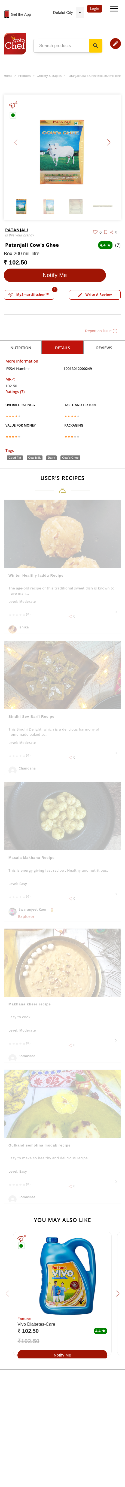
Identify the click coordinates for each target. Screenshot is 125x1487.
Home (8, 76)
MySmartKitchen (29, 294)
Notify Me (55, 275)
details (62, 347)
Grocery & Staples (49, 76)
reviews (104, 347)
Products (24, 76)
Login (94, 8)
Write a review (95, 294)
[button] (108, 142)
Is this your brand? (19, 235)
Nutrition (20, 347)
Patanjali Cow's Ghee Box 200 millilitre (94, 76)
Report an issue (101, 331)
